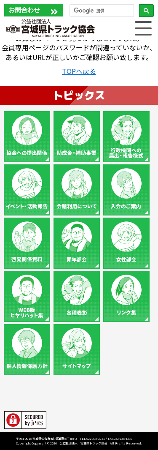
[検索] (101, 10)
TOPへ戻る (79, 71)
